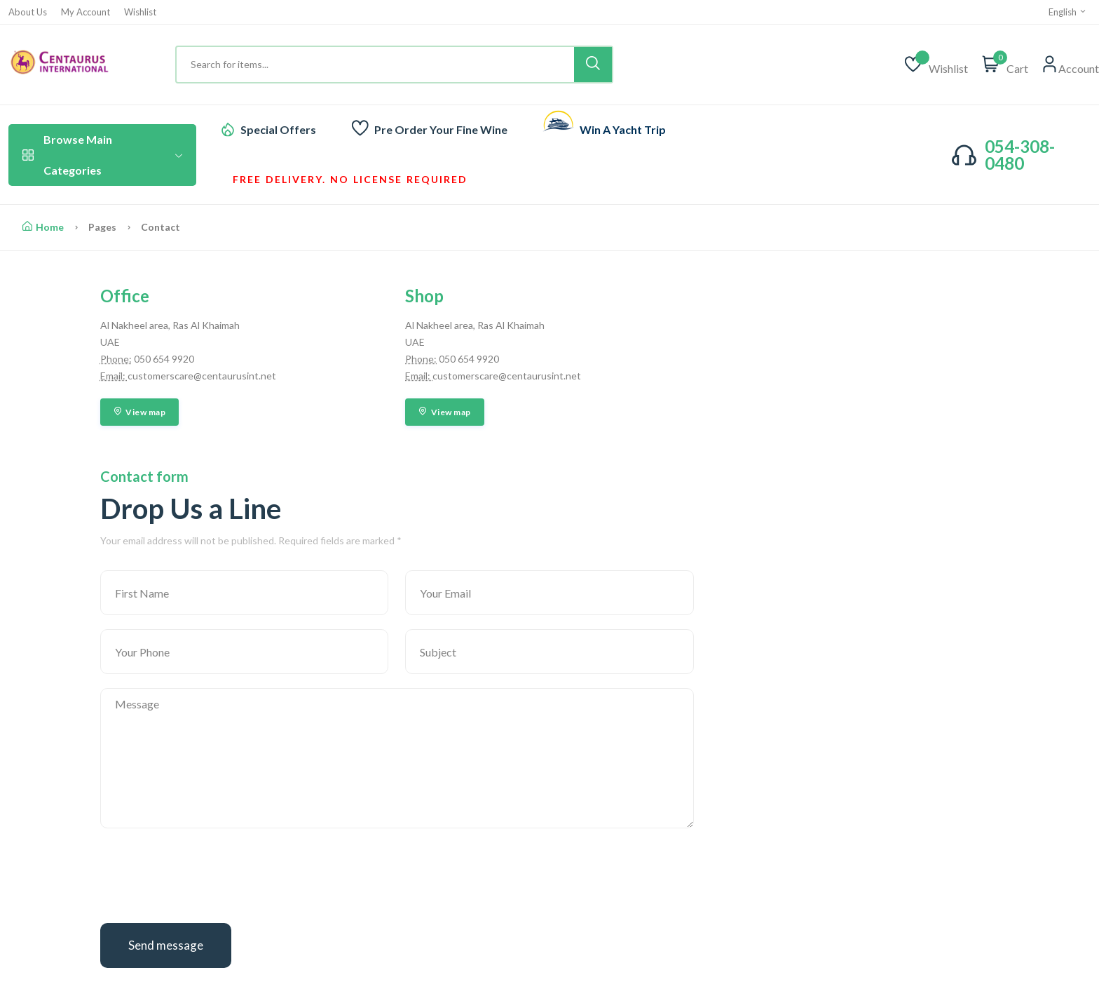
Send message (165, 945)
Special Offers (278, 129)
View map (140, 412)
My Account (85, 12)
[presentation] (206, 881)
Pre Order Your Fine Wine (440, 129)
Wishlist (140, 12)
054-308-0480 (1020, 154)
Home (43, 227)
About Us (27, 12)
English (1068, 12)
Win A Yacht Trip (623, 129)
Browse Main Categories (102, 155)
